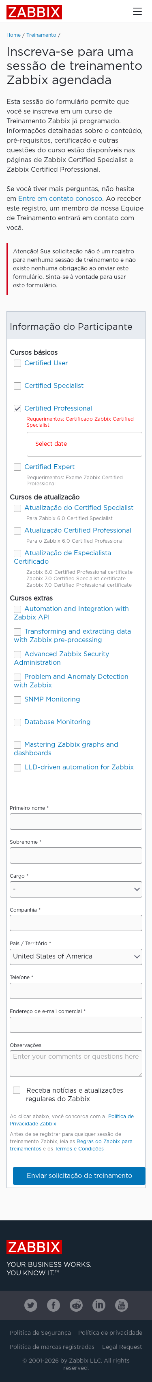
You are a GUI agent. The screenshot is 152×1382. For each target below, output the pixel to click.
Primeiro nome (27, 808)
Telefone (20, 977)
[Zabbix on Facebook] (53, 1305)
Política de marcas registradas (52, 1347)
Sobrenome (24, 842)
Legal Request (122, 1347)
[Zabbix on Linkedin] (98, 1305)
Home (13, 35)
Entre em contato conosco (60, 199)
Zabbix (34, 12)
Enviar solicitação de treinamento (79, 1176)
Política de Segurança (40, 1333)
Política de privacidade (110, 1333)
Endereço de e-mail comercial (46, 1011)
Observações (25, 1045)
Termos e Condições (79, 1149)
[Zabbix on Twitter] (30, 1305)
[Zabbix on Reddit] (76, 1305)
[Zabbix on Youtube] (121, 1305)
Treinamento (41, 35)
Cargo (17, 876)
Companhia (23, 910)
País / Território (28, 944)
